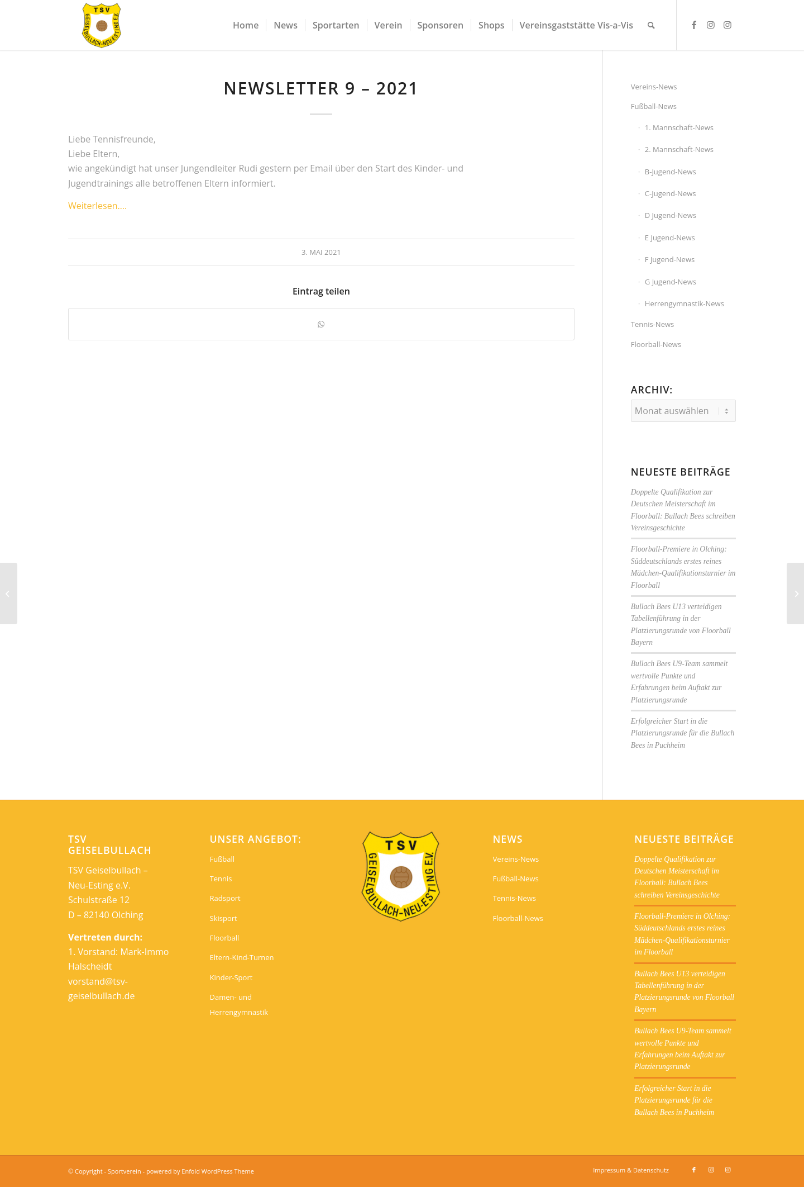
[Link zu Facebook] (694, 24)
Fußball (222, 859)
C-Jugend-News (670, 193)
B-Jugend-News (670, 172)
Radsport (225, 898)
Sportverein (124, 1171)
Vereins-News (654, 87)
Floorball (225, 938)
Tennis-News (652, 324)
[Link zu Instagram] (710, 24)
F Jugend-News (670, 259)
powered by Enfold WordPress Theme (200, 1171)
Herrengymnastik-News (684, 303)
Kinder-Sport (231, 977)
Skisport (223, 918)
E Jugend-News (670, 237)
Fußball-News (654, 106)
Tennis (221, 878)
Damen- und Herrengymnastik (239, 1004)
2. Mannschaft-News (679, 149)
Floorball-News (656, 344)
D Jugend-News (670, 215)
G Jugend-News (670, 282)
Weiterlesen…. (97, 206)
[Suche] (651, 25)
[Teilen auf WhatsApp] (321, 324)
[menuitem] (246, 25)
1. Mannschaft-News (679, 127)
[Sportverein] (102, 25)
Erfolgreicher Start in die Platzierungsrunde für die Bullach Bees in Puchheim (682, 733)
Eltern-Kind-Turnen (242, 957)
